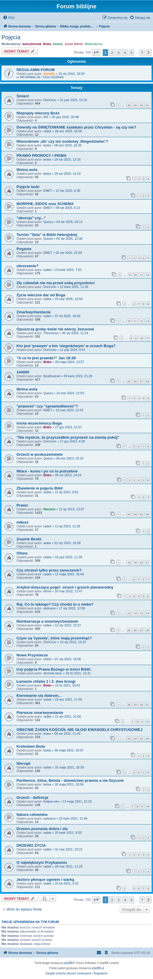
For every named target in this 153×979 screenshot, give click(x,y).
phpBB (68, 963)
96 (147, 514)
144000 (22, 372)
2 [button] (112, 52)
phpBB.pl (98, 968)
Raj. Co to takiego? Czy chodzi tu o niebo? (55, 604)
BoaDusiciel (51, 376)
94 (135, 514)
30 (141, 105)
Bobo (47, 44)
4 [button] (125, 52)
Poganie (23, 249)
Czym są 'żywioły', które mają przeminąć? (54, 638)
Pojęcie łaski (27, 187)
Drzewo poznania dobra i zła (42, 829)
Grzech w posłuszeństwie (39, 454)
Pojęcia (11, 37)
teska (47, 145)
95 (141, 514)
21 (147, 562)
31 (147, 105)
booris (58, 44)
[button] (96, 52)
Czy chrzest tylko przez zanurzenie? (49, 570)
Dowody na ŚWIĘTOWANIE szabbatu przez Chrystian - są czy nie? (76, 127)
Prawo (22, 505)
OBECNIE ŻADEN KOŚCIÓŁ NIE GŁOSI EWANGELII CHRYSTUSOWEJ (79, 729)
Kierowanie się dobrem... (38, 695)
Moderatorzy (93, 44)
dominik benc (52, 673)
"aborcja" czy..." (31, 218)
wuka (47, 543)
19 (135, 562)
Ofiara (21, 553)
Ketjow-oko (51, 801)
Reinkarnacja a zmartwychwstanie (47, 621)
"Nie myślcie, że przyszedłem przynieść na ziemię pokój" (67, 437)
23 (129, 738)
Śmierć (22, 96)
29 (135, 105)
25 (129, 381)
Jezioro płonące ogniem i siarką (45, 879)
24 (135, 738)
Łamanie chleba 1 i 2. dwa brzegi (45, 681)
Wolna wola (26, 169)
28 (129, 105)
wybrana (49, 608)
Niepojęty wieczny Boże (38, 113)
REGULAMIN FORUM (35, 70)
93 (129, 514)
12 (147, 275)
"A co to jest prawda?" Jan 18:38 (46, 358)
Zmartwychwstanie (33, 312)
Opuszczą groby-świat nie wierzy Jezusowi (55, 329)
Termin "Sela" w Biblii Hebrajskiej (46, 234)
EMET (47, 190)
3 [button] (118, 52)
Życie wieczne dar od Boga (40, 295)
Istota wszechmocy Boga (39, 423)
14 (141, 613)
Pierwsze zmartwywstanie (39, 712)
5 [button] (131, 52)
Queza (48, 222)
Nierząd (23, 763)
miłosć (22, 522)
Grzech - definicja (32, 797)
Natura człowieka (31, 814)
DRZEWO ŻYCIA (31, 845)
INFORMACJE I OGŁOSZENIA (42, 77)
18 (129, 562)
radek (47, 131)
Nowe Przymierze (32, 655)
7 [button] (142, 52)
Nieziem (49, 509)
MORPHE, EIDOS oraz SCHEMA (45, 204)
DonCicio (49, 100)
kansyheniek (31, 44)
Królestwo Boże (30, 746)
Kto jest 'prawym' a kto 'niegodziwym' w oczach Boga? (65, 346)
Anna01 (49, 73)
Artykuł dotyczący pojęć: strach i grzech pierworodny (64, 587)
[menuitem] (8, 17)
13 (147, 321)
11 (141, 275)
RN (45, 117)
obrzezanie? (27, 266)
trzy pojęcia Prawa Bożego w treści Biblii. (53, 669)
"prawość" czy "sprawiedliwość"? (47, 406)
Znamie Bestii (28, 539)
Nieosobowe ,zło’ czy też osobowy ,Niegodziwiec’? (62, 141)
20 (141, 562)
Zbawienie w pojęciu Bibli (39, 488)
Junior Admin (73, 44)
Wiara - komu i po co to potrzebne (47, 471)
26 (135, 381)
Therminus (50, 333)
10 (135, 275)
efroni (47, 591)
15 (147, 613)
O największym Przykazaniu (41, 862)
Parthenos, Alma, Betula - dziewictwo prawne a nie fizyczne (70, 780)
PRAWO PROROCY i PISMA (41, 155)
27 (141, 381)
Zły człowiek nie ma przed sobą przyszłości (55, 283)
